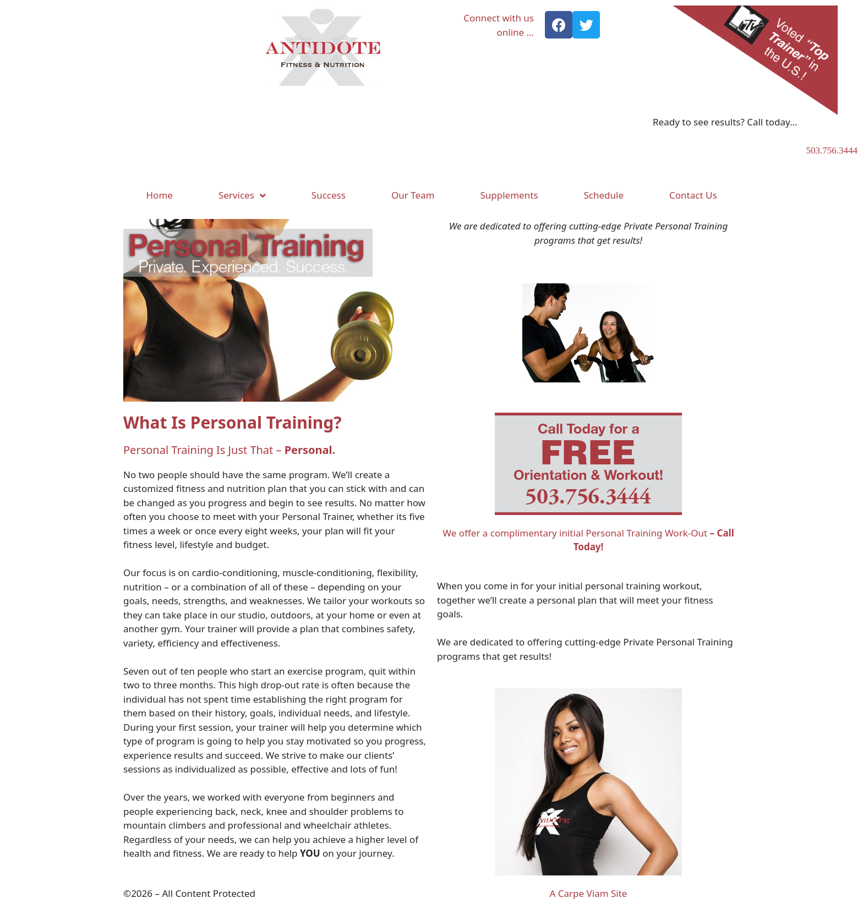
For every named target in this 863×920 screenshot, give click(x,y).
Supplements (509, 195)
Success (329, 195)
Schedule (603, 195)
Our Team (413, 195)
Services (242, 195)
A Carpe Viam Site (588, 893)
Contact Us (693, 195)
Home (159, 195)
